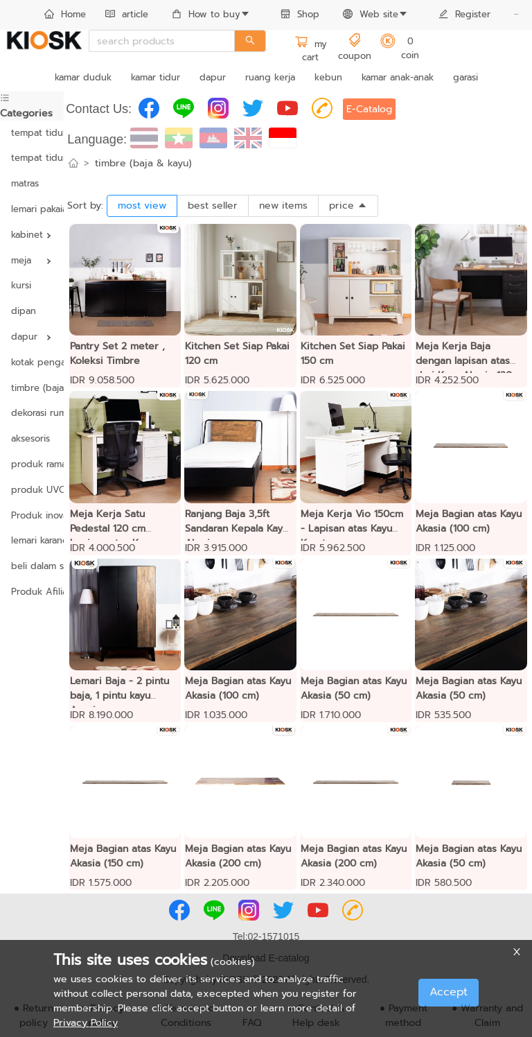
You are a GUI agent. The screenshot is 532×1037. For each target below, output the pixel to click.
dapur (213, 77)
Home (65, 14)
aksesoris (30, 438)
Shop (300, 14)
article (126, 14)
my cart (310, 50)
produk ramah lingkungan (32, 464)
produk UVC (32, 489)
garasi (465, 77)
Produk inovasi (32, 515)
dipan (23, 310)
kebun (328, 77)
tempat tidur (32, 132)
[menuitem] (65, 15)
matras (25, 183)
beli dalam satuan (32, 566)
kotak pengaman (32, 362)
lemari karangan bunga (32, 540)
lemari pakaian (32, 209)
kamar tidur (155, 77)
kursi (21, 285)
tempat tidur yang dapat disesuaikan (32, 157)
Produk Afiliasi (32, 591)
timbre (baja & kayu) (32, 387)
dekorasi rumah (32, 412)
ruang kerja (270, 77)
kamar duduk (83, 77)
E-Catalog (369, 109)
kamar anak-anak (398, 77)
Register (464, 14)
